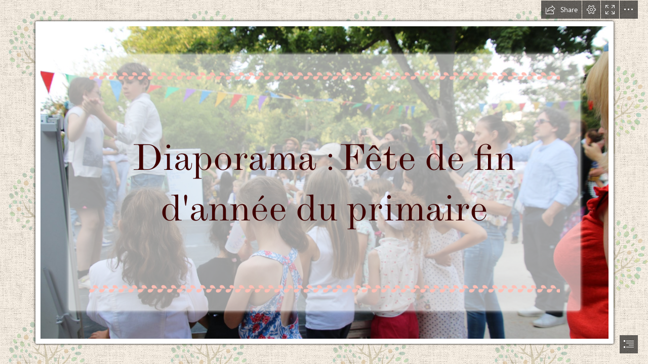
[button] (561, 10)
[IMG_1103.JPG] (324, 173)
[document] (324, 182)
